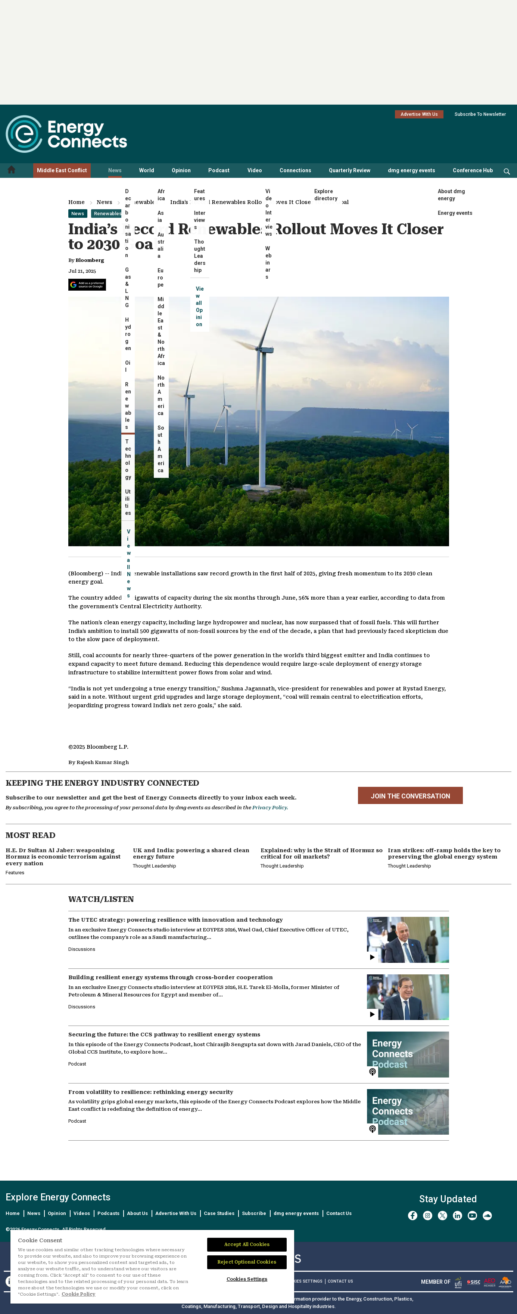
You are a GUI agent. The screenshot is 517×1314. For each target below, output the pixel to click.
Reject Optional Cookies (247, 1262)
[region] (152, 1267)
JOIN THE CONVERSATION (410, 796)
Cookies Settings (303, 1281)
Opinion (181, 170)
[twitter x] (442, 1215)
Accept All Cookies (247, 1244)
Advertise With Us (419, 114)
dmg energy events (411, 170)
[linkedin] (457, 1215)
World (146, 170)
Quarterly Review (349, 170)
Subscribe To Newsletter (480, 114)
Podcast (219, 170)
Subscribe (254, 1213)
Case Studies (219, 1213)
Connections (295, 170)
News (115, 170)
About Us (137, 1213)
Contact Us (339, 1213)
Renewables (141, 202)
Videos (82, 1213)
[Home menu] (11, 170)
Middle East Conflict (62, 170)
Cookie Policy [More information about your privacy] (79, 1294)
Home (76, 202)
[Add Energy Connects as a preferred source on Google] (87, 285)
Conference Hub (473, 170)
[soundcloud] (487, 1215)
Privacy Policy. (270, 807)
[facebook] (412, 1215)
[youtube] (472, 1215)
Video (254, 170)
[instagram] (427, 1215)
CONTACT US (340, 1281)
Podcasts (108, 1213)
